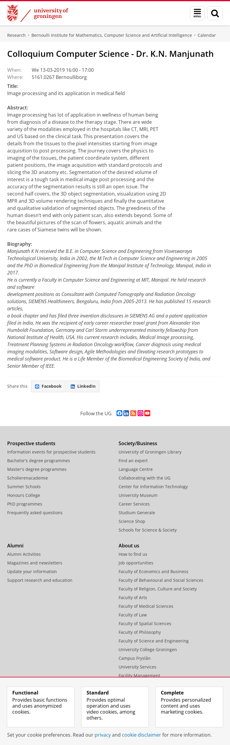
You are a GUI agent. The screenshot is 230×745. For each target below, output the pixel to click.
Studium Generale (137, 512)
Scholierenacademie (27, 478)
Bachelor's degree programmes (38, 460)
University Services (137, 667)
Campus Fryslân (135, 658)
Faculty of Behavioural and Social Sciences (161, 580)
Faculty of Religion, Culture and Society (158, 589)
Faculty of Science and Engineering (154, 641)
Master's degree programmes (36, 469)
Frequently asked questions (35, 512)
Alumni (15, 546)
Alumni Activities (24, 554)
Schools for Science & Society (148, 530)
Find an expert (133, 460)
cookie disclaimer (141, 735)
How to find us (133, 554)
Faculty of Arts (133, 597)
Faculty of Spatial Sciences (145, 623)
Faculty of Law (133, 615)
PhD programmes (24, 504)
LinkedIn (83, 386)
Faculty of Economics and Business (153, 571)
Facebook (48, 386)
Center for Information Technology (153, 486)
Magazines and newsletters (34, 563)
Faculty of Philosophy (140, 632)
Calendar (207, 35)
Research (16, 35)
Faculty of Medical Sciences (146, 606)
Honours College (23, 495)
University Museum (138, 495)
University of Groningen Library (150, 452)
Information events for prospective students (51, 452)
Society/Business (138, 443)
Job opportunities (136, 563)
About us (129, 546)
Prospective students (31, 443)
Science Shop (132, 521)
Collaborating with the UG (144, 478)
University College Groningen (148, 649)
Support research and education (39, 580)
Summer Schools (24, 486)
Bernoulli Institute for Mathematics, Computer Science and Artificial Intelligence (111, 35)
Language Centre (136, 469)
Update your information (32, 571)
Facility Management (139, 675)
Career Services (134, 504)
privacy (103, 735)
